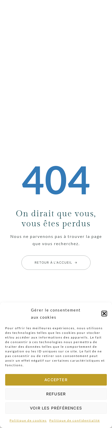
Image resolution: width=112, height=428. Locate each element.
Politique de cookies (28, 420)
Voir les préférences (56, 408)
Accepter (56, 379)
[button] (104, 313)
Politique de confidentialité (74, 420)
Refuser (56, 393)
